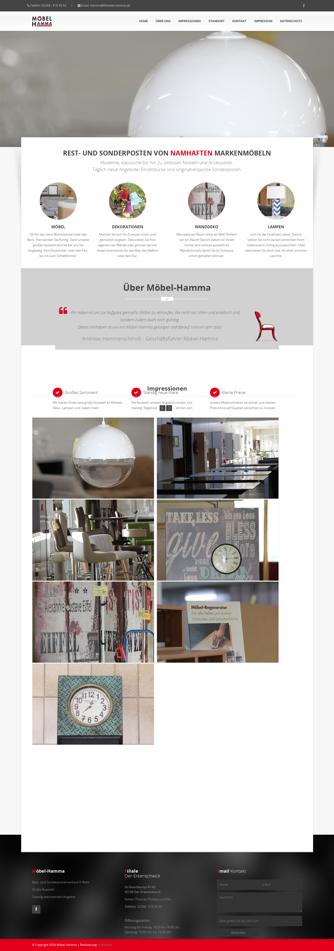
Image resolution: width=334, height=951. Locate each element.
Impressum (263, 21)
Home (143, 21)
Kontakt (239, 21)
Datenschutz (291, 21)
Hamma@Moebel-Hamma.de (115, 5)
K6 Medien (105, 945)
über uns (163, 21)
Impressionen (189, 21)
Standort (216, 21)
